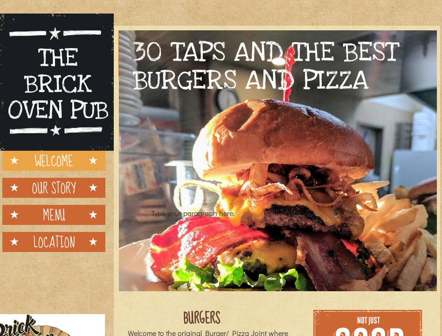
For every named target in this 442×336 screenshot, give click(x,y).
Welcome (54, 161)
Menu (54, 215)
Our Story (54, 188)
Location (54, 242)
